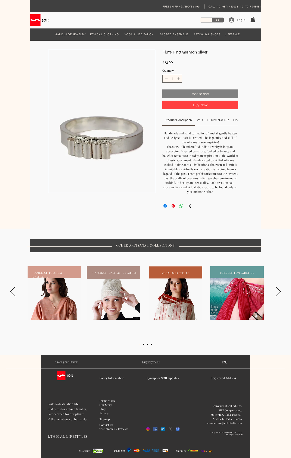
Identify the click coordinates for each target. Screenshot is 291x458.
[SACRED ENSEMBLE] (174, 34)
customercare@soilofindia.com (224, 423)
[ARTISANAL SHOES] (207, 34)
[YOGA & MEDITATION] (139, 34)
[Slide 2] (143, 344)
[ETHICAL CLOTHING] (104, 34)
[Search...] (217, 20)
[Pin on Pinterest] (173, 205)
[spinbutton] (172, 78)
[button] (252, 19)
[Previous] (12, 291)
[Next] (278, 291)
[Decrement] (165, 78)
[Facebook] (155, 429)
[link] (179, 120)
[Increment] (178, 78)
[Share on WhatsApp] (181, 205)
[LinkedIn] (163, 429)
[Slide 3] (147, 344)
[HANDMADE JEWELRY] (70, 34)
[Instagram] (148, 429)
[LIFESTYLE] (232, 34)
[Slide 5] (151, 344)
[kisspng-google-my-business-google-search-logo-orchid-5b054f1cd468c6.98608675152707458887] (178, 429)
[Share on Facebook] (165, 205)
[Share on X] (189, 205)
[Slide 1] (139, 344)
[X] (170, 429)
